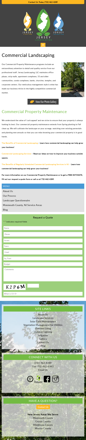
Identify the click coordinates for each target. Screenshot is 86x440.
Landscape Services (43, 318)
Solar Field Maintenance (43, 321)
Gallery (43, 338)
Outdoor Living (43, 328)
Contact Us (43, 342)
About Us (8, 191)
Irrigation (43, 335)
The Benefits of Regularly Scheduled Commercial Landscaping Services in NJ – (36, 164)
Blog (5, 209)
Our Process (9, 195)
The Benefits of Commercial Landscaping (20, 143)
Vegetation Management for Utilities (43, 324)
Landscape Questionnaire (16, 200)
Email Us (43, 369)
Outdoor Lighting (43, 331)
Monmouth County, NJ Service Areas (22, 205)
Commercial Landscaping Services (16, 153)
